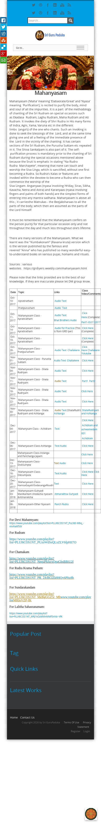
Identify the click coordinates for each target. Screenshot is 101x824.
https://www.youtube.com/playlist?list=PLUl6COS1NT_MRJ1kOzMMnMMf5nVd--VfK (35, 615)
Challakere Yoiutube (90, 351)
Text (64, 300)
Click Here (87, 328)
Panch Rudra (62, 504)
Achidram (87, 438)
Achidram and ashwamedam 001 (89, 429)
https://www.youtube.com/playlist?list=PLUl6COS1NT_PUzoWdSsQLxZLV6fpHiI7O (42, 540)
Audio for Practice (64, 328)
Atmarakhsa (62, 493)
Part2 (92, 381)
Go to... (20, 47)
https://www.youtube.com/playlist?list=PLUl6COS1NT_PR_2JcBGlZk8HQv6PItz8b (41, 576)
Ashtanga (59, 413)
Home (14, 717)
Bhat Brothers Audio (65, 320)
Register (75, 731)
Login (86, 731)
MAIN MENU (80, 48)
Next (91, 72)
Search (70, 20)
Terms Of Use (71, 722)
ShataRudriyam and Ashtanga (90, 411)
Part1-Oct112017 (90, 322)
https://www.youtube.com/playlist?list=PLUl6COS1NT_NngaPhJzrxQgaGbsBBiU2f (41, 560)
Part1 (85, 381)
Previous (10, 72)
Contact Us (27, 717)
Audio (57, 300)
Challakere (74, 350)
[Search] (48, 20)
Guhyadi (73, 493)
